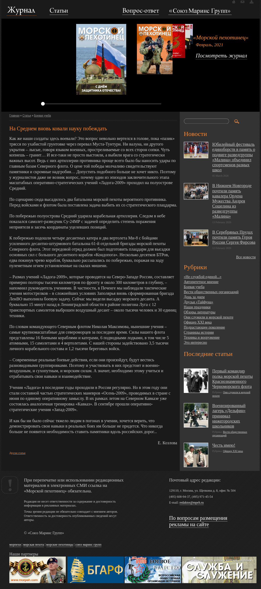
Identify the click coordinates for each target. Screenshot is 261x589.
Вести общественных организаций (211, 292)
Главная (14, 115)
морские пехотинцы (59, 544)
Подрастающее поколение (204, 327)
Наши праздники (197, 307)
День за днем (194, 297)
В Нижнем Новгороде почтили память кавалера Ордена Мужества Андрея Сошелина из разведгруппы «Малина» (232, 200)
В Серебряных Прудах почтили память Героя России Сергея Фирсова (233, 237)
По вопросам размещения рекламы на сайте (198, 521)
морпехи (15, 544)
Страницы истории (199, 332)
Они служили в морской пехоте (208, 317)
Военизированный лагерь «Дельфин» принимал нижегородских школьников (229, 415)
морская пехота (33, 544)
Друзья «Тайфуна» (198, 302)
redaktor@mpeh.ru (192, 502)
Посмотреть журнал (221, 55)
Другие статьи (17, 452)
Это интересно (195, 343)
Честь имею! (223, 445)
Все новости (246, 257)
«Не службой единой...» (203, 277)
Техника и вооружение (201, 337)
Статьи (26, 115)
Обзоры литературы (199, 312)
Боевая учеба (42, 115)
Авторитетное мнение (201, 282)
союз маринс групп (88, 544)
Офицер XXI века (198, 322)
